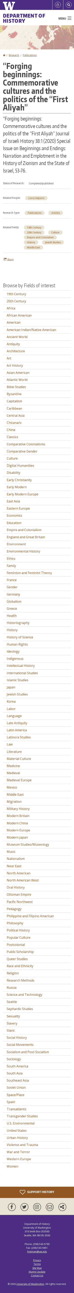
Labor (11, 709)
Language (14, 716)
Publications (30, 55)
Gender (12, 587)
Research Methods (20, 980)
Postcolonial (16, 944)
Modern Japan (17, 837)
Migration (14, 801)
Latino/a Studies (19, 737)
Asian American (18, 372)
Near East (14, 866)
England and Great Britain (26, 537)
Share (9, 259)
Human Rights (17, 644)
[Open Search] (68, 5)
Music (11, 851)
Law (10, 744)
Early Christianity (19, 480)
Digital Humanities (20, 465)
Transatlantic (16, 1109)
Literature (14, 751)
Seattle (12, 1002)
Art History (15, 365)
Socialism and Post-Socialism (28, 1052)
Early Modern (17, 487)
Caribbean (14, 408)
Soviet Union (16, 1087)
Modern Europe (18, 830)
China (11, 430)
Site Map (37, 1268)
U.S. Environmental (21, 1123)
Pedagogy (14, 909)
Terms (37, 1264)
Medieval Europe (19, 780)
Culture (55, 232)
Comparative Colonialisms (26, 444)
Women (12, 1166)
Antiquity (13, 344)
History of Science (20, 637)
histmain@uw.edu (37, 1251)
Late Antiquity (17, 723)
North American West (23, 880)
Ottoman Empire (19, 894)
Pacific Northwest (20, 902)
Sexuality (13, 1016)
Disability (13, 472)
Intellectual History (21, 665)
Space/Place (15, 1095)
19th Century (34, 227)
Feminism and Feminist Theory (29, 573)
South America (17, 1066)
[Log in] (57, 5)
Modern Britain (18, 816)
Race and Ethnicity (20, 966)
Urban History (17, 1138)
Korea (11, 701)
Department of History (24, 18)
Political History (18, 930)
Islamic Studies (17, 680)
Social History (17, 1037)
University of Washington (30, 1284)
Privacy (37, 1260)
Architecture (16, 351)
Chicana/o (14, 422)
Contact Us (37, 1275)
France (12, 580)
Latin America (17, 730)
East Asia (13, 501)
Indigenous (15, 658)
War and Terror (18, 1152)
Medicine (13, 766)
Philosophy (15, 923)
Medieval (13, 773)
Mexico (12, 787)
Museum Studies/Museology (28, 844)
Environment (16, 544)
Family (11, 566)
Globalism (14, 601)
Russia (11, 987)
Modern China (17, 823)
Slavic (11, 1030)
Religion (13, 973)
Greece (12, 608)
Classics (12, 437)
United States (17, 1130)
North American (18, 873)
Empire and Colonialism (40, 237)
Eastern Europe (18, 508)
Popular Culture (18, 937)
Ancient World (17, 337)
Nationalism (16, 859)
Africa (11, 308)
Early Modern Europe (22, 494)
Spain (11, 1102)
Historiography (18, 623)
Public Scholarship (20, 952)
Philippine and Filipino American (30, 916)
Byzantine (14, 394)
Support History (37, 1192)
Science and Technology (24, 994)
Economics (14, 515)
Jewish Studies (53, 242)
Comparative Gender (22, 451)
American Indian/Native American (31, 330)
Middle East (33, 247)
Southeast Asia (18, 1080)
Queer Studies (17, 959)
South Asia (14, 1073)
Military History (18, 809)
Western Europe (19, 1159)
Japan (11, 687)
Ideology (13, 651)
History (31, 242)
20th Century (34, 232)
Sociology (14, 1059)
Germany (13, 594)
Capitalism (14, 401)
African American (19, 315)
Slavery (12, 1023)
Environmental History (23, 551)
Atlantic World (17, 380)
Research (14, 55)
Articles (56, 213)
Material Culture (19, 759)
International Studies (22, 673)
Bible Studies (16, 387)
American (14, 322)
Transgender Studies (22, 1116)
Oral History (16, 887)
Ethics (11, 558)
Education (14, 523)
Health (12, 616)
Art (9, 358)
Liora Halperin (36, 198)
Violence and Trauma (22, 1145)
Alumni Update (37, 1271)
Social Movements (20, 1044)
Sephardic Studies (20, 1009)
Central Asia (15, 415)
